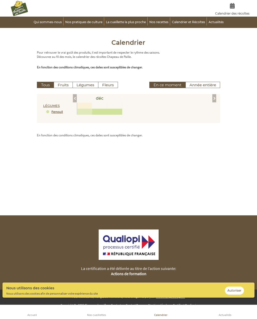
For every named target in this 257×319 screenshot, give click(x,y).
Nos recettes (158, 22)
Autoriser (234, 290)
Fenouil (57, 112)
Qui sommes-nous (48, 22)
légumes (51, 106)
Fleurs (108, 85)
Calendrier (160, 315)
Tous (45, 85)
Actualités (225, 315)
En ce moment (167, 85)
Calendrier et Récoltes (188, 22)
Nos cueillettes (96, 315)
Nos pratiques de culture (83, 22)
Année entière (202, 85)
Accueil (32, 315)
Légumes (85, 85)
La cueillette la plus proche (126, 22)
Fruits (63, 85)
